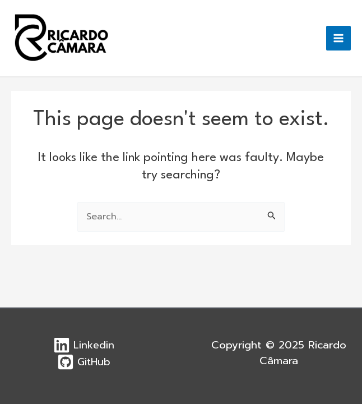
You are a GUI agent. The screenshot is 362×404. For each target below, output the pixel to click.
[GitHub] (83, 362)
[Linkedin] (83, 345)
